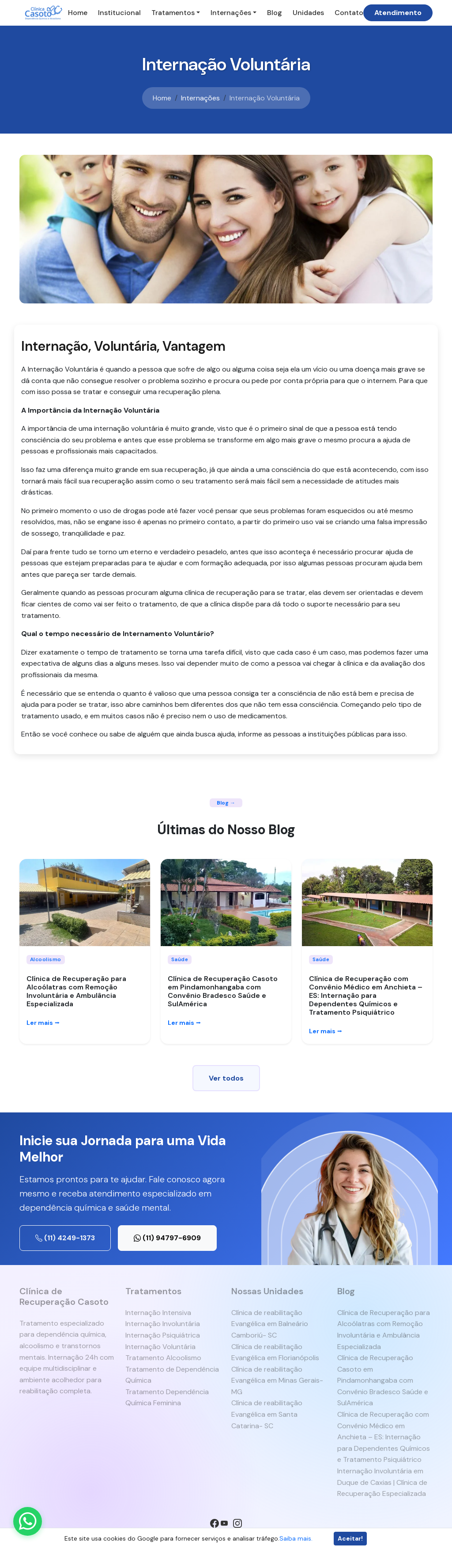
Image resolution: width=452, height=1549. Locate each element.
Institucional (119, 12)
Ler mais (43, 1023)
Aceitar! (350, 1538)
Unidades (308, 12)
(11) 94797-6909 (167, 1237)
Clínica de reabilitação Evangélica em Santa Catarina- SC (266, 1414)
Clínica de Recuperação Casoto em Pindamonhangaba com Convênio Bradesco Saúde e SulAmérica (223, 991)
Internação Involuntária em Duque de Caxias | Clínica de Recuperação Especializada (382, 1482)
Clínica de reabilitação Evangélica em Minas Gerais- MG (277, 1380)
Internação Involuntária (162, 1323)
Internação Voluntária (160, 1346)
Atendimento (398, 12)
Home (77, 12)
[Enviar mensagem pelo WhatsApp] (27, 1521)
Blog (274, 12)
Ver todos (226, 1078)
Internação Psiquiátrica (162, 1335)
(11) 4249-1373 (65, 1237)
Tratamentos (173, 12)
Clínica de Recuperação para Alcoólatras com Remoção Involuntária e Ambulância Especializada (76, 991)
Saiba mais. (296, 1538)
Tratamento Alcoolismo (163, 1357)
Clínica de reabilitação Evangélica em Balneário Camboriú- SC (269, 1324)
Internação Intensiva (158, 1312)
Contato (349, 12)
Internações (231, 12)
